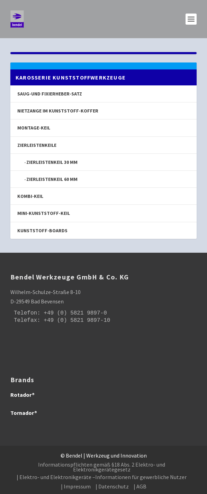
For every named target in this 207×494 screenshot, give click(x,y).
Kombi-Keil (30, 196)
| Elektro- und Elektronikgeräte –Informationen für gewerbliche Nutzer (102, 477)
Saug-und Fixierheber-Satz (49, 94)
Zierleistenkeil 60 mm (52, 179)
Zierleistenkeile (36, 145)
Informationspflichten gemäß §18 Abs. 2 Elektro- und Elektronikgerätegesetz (101, 467)
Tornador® (23, 412)
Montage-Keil (33, 128)
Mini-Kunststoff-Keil (43, 213)
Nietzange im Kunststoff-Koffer (57, 111)
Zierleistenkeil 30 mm (52, 162)
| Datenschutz (112, 486)
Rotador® (22, 394)
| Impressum (76, 486)
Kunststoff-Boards (42, 230)
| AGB (140, 486)
